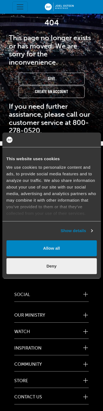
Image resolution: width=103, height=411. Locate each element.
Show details (73, 230)
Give (51, 78)
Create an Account (51, 91)
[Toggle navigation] (20, 6)
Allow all (51, 248)
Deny (51, 266)
